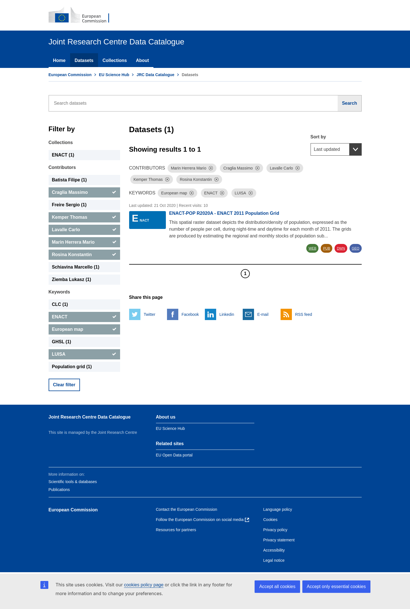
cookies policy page (144, 584)
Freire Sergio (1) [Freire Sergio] (69, 204)
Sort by (318, 136)
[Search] (349, 103)
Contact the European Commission (186, 509)
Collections (115, 60)
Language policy (277, 509)
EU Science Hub (114, 74)
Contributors (62, 167)
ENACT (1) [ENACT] (63, 155)
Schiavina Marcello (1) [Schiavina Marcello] (75, 267)
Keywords (59, 292)
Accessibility (274, 550)
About (142, 60)
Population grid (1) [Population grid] (72, 366)
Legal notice (274, 560)
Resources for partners (176, 529)
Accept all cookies (277, 586)
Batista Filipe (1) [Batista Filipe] (69, 179)
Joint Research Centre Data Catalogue (90, 417)
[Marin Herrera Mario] (84, 242)
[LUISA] (84, 354)
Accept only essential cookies (336, 586)
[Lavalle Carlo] (84, 230)
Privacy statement (279, 540)
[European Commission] (83, 15)
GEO (355, 248)
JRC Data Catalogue (155, 74)
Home (59, 60)
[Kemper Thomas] (84, 217)
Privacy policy (275, 529)
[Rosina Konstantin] (84, 255)
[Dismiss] (211, 168)
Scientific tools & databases (73, 481)
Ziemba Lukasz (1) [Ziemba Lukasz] (71, 279)
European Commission (70, 74)
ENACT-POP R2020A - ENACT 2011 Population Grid (224, 213)
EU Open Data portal (174, 455)
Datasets (84, 60)
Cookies (270, 519)
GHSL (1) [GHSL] (61, 341)
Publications (59, 489)
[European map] (84, 329)
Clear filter (64, 384)
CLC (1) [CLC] (60, 304)
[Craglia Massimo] (84, 192)
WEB (312, 248)
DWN (341, 248)
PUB (326, 248)
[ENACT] (84, 317)
